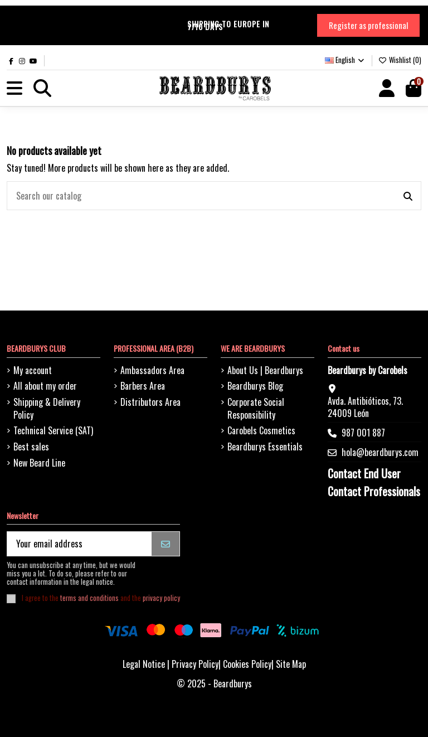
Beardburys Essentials (265, 446)
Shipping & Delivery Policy (46, 408)
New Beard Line (39, 463)
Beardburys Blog (255, 386)
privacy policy (161, 598)
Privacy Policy (195, 664)
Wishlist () (399, 59)
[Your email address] (79, 544)
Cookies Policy (247, 664)
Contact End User (364, 473)
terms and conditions (89, 598)
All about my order (45, 386)
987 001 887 (363, 432)
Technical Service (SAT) (53, 430)
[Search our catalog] (408, 195)
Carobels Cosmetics (261, 430)
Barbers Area (142, 386)
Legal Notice (144, 664)
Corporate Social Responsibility (255, 408)
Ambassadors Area (152, 370)
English (345, 59)
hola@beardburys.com (380, 452)
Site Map (291, 664)
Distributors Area (150, 402)
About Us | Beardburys (265, 370)
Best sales (31, 446)
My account (32, 370)
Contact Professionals (374, 491)
